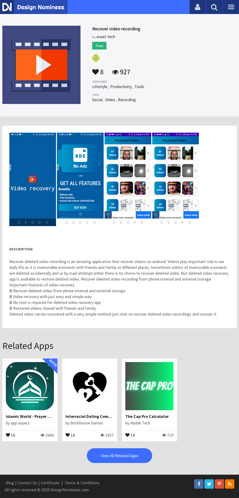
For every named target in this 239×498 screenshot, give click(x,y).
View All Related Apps (119, 455)
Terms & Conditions (82, 482)
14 (130, 434)
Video (110, 99)
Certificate (50, 482)
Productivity (121, 86)
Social (97, 99)
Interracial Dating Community (94, 416)
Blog (10, 482)
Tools (139, 86)
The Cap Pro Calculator (147, 416)
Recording (127, 99)
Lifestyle (99, 86)
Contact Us (27, 482)
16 (10, 434)
